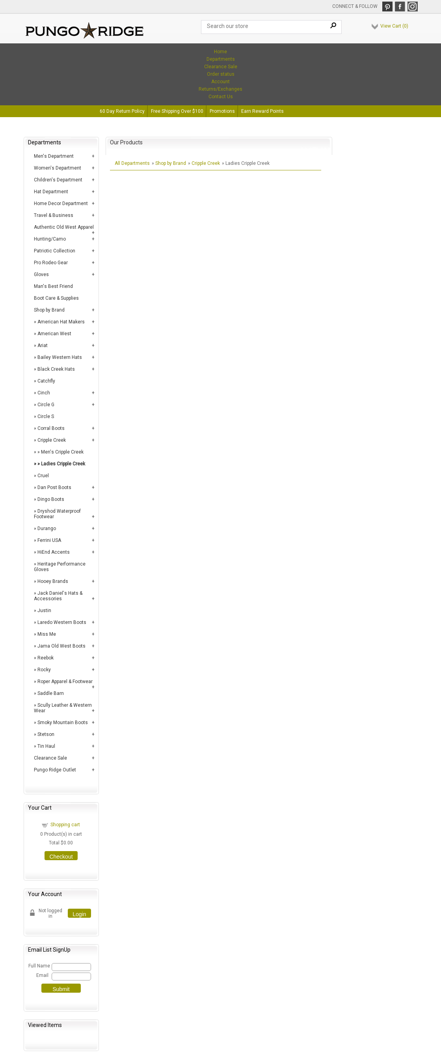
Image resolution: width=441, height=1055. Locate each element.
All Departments (132, 163)
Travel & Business (53, 215)
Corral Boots (51, 428)
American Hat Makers (61, 322)
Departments (221, 59)
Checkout (61, 856)
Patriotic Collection (54, 251)
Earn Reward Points (262, 111)
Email (42, 975)
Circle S (45, 416)
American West (54, 333)
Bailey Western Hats (59, 357)
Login (79, 914)
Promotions (222, 111)
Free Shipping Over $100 (177, 111)
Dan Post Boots (54, 487)
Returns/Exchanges (220, 89)
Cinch (43, 393)
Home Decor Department (61, 203)
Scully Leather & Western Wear (63, 707)
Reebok (45, 658)
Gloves (41, 274)
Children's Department (58, 180)
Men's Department (54, 156)
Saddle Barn (50, 693)
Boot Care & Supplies (56, 298)
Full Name (38, 966)
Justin (44, 610)
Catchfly (46, 381)
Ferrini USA (49, 540)
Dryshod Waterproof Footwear (57, 513)
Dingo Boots (50, 499)
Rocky (44, 669)
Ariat (42, 345)
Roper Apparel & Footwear (65, 681)
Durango (46, 528)
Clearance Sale (220, 66)
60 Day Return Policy (122, 111)
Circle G (45, 404)
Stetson (45, 734)
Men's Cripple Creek (62, 452)
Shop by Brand (49, 310)
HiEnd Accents (53, 552)
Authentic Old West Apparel (64, 227)
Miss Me (46, 634)
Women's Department (57, 168)
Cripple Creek (51, 440)
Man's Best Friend (53, 286)
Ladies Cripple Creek (63, 464)
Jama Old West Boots (61, 646)
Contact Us (220, 96)
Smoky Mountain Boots (62, 722)
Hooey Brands (52, 581)
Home (220, 51)
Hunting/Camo (50, 239)
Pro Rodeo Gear (51, 262)
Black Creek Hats (56, 369)
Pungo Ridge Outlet (55, 770)
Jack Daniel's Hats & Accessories (58, 595)
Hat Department (51, 191)
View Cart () (394, 26)
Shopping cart (65, 824)
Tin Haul (46, 746)
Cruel (43, 475)
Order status (220, 74)
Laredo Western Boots (61, 622)
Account (220, 81)
